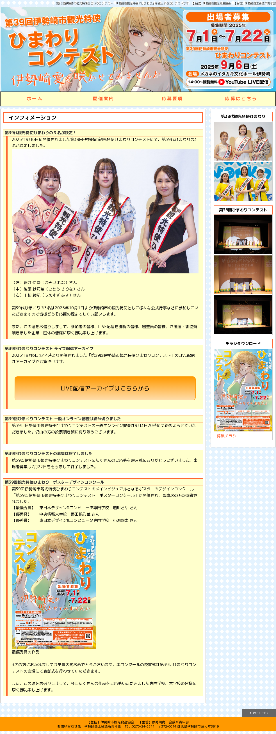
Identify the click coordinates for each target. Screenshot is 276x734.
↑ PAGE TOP (259, 713)
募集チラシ (226, 435)
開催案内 (104, 98)
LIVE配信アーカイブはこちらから (105, 388)
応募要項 (172, 98)
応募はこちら (241, 98)
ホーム (35, 98)
